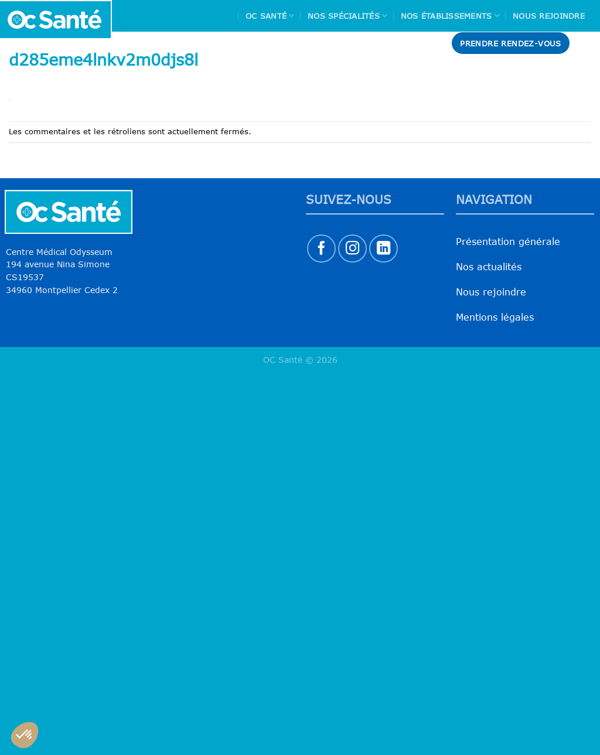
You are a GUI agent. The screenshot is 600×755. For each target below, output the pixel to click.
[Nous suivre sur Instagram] (352, 248)
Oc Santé (270, 15)
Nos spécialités (347, 15)
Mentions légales (495, 317)
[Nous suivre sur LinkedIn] (383, 248)
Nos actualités (488, 266)
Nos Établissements (450, 15)
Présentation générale (508, 241)
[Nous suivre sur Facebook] (321, 248)
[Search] (586, 43)
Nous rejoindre (549, 16)
